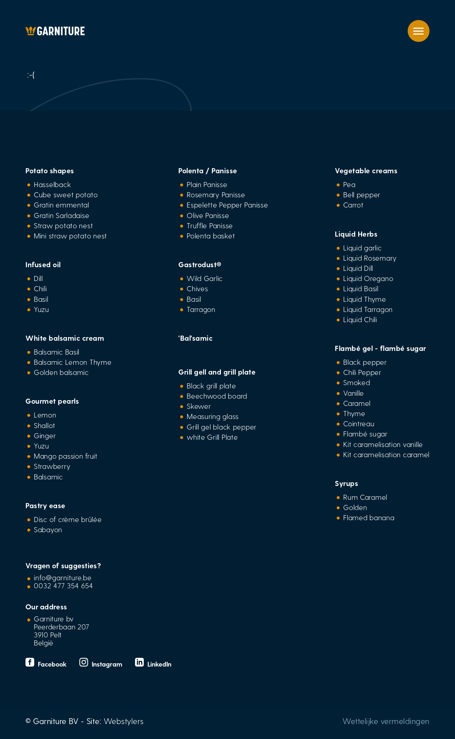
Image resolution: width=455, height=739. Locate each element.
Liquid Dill (358, 268)
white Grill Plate (212, 436)
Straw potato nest (63, 225)
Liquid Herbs (356, 233)
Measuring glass (213, 416)
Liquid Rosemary (370, 257)
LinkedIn (153, 664)
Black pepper (365, 361)
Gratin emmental (61, 204)
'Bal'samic (195, 337)
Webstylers (124, 721)
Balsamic (48, 476)
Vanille (353, 392)
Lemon (45, 414)
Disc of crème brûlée (68, 519)
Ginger (45, 435)
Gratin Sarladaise (61, 215)
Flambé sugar (365, 433)
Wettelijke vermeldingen (386, 721)
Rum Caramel (365, 497)
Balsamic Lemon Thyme (73, 361)
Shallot (44, 425)
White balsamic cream (64, 337)
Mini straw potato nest (70, 235)
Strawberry (52, 466)
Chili (40, 288)
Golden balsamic (61, 372)
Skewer (199, 406)
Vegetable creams (366, 170)
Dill (38, 278)
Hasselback (52, 184)
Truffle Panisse (210, 225)
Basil (41, 299)
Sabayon (48, 529)
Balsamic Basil (56, 351)
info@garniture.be (63, 577)
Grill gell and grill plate (217, 371)
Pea (349, 184)
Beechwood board (217, 395)
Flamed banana (368, 517)
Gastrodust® (200, 264)
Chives (197, 288)
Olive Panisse (208, 215)
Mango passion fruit (66, 455)
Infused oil (43, 264)
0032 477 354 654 (63, 585)
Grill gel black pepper (222, 426)
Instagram (101, 664)
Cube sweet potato (66, 194)
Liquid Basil (361, 288)
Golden (355, 507)
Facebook (46, 664)
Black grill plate (211, 385)
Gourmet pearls (52, 400)
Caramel (357, 403)
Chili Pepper (362, 372)
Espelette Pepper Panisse (227, 204)
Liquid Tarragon (368, 309)
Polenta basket (211, 235)
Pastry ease (45, 505)
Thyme (354, 413)
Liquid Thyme (364, 299)
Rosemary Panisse (216, 194)
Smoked (356, 382)
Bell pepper (361, 194)
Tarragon (201, 309)
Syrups (346, 483)
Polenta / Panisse (207, 170)
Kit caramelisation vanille (383, 444)
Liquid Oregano (368, 278)
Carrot (353, 204)
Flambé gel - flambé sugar (380, 348)
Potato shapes (49, 170)
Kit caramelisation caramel (386, 454)
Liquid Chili (360, 319)
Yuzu (41, 309)
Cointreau (359, 423)
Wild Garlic (205, 278)
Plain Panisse (207, 184)
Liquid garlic (362, 247)
